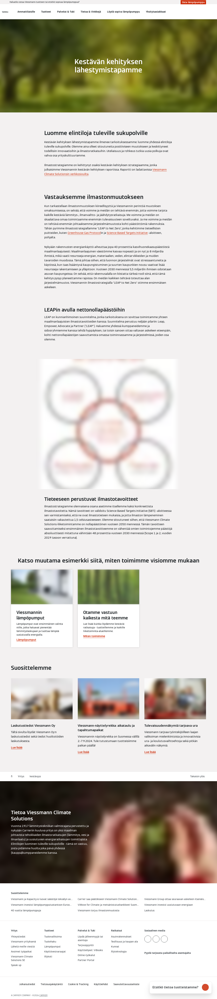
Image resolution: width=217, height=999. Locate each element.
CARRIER (43, 995)
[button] (198, 776)
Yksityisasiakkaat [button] (156, 11)
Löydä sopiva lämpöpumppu (123, 11)
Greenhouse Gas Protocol (84, 233)
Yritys (21, 776)
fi (11, 776)
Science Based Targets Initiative (127, 233)
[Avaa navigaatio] (5, 11)
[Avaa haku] (204, 11)
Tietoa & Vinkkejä (91, 11)
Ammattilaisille (26, 11)
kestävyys (35, 776)
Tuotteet (46, 11)
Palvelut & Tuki (66, 11)
